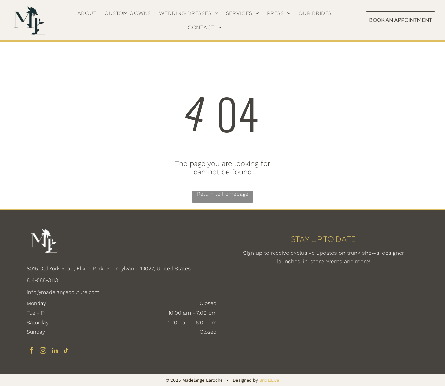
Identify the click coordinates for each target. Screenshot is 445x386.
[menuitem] (86, 13)
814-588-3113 (42, 280)
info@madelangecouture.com (63, 292)
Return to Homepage (222, 194)
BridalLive (269, 380)
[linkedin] (55, 351)
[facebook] (32, 351)
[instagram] (43, 351)
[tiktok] (66, 351)
